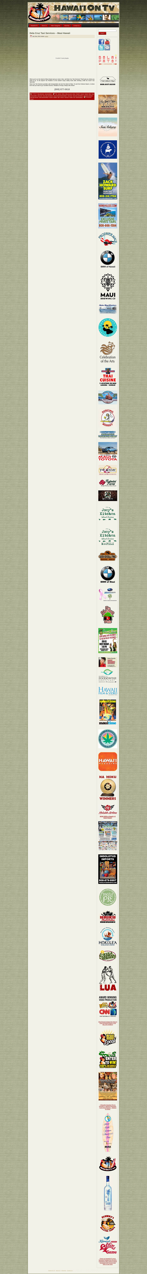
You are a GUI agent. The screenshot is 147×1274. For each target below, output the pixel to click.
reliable (55, 97)
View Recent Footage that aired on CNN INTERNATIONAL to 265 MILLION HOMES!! (107, 1023)
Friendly (78, 93)
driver (73, 93)
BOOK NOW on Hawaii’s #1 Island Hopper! (108, 817)
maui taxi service (34, 97)
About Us (58, 1270)
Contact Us (69, 1270)
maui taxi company (88, 95)
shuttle (71, 97)
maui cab (39, 95)
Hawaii (86, 93)
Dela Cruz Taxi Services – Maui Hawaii (50, 33)
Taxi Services (40, 93)
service (62, 97)
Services (66, 97)
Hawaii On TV (51, 1270)
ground (82, 93)
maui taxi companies (78, 95)
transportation (48, 93)
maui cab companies (48, 95)
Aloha (63, 93)
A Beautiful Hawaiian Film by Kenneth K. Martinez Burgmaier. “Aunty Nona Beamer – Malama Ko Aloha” (107, 1107)
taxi (74, 97)
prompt (51, 97)
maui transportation (43, 97)
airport (59, 93)
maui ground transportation (60, 95)
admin (46, 36)
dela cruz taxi (68, 93)
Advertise (63, 1270)
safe (58, 97)
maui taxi (69, 95)
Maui (90, 93)
